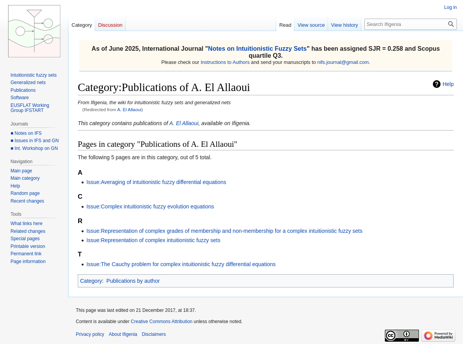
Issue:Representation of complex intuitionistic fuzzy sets (153, 240)
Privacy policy (90, 334)
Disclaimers (154, 334)
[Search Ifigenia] (410, 24)
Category (91, 281)
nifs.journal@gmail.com (343, 62)
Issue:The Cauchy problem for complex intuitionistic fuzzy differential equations (180, 264)
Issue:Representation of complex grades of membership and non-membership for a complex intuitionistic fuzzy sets (224, 231)
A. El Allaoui (129, 109)
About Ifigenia (123, 334)
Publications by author (133, 281)
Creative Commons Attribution (161, 321)
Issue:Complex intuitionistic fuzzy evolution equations (150, 206)
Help (448, 84)
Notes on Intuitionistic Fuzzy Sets (257, 48)
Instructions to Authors (225, 62)
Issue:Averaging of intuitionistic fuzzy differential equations (156, 182)
